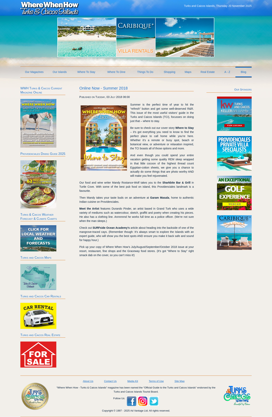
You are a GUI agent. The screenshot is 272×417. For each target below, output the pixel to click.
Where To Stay (86, 72)
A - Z (227, 72)
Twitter (154, 401)
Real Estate (208, 72)
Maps (188, 72)
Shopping (169, 72)
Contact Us (110, 381)
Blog (243, 72)
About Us (88, 381)
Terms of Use (156, 381)
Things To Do (145, 72)
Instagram (143, 401)
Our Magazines (34, 72)
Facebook (131, 401)
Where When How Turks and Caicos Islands (49, 8)
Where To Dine (116, 72)
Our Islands (60, 72)
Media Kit (132, 381)
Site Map (180, 381)
